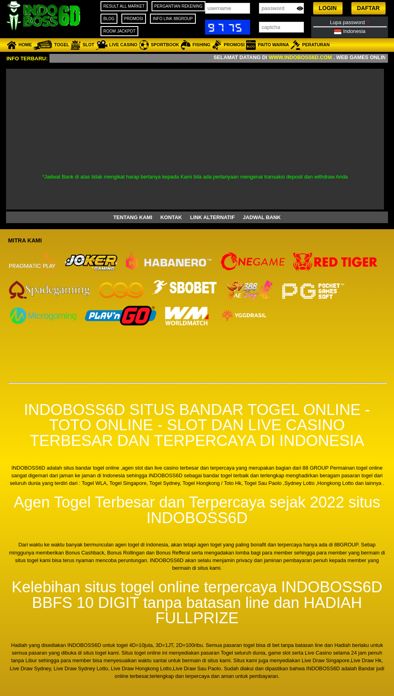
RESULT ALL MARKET (124, 6)
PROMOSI (133, 18)
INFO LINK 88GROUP (173, 18)
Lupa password (349, 22)
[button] (328, 8)
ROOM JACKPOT (119, 31)
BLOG (109, 18)
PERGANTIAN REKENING (178, 6)
